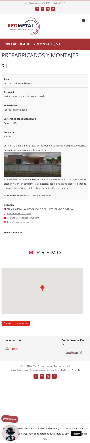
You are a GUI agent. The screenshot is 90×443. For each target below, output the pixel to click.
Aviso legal (65, 366)
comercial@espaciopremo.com (23, 217)
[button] (42, 288)
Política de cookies (37, 370)
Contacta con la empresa (16, 323)
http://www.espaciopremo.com (23, 222)
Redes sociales (11, 232)
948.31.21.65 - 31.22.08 (19, 213)
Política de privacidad (19, 370)
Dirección (9, 204)
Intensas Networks (72, 370)
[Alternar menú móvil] (83, 20)
